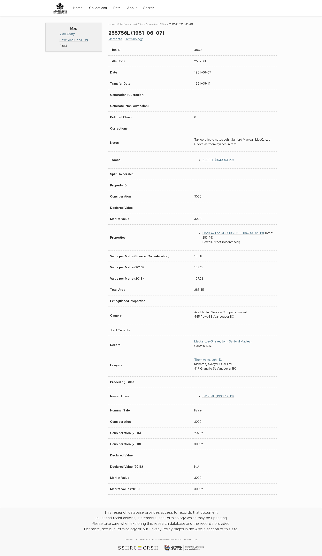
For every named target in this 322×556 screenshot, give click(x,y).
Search (148, 8)
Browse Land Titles (156, 24)
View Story (67, 34)
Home (78, 8)
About (132, 8)
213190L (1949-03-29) (218, 160)
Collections (98, 8)
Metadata (115, 39)
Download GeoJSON (74, 40)
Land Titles (137, 24)
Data (117, 8)
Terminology (134, 39)
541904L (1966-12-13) (218, 396)
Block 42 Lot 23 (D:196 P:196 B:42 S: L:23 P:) (233, 233)
